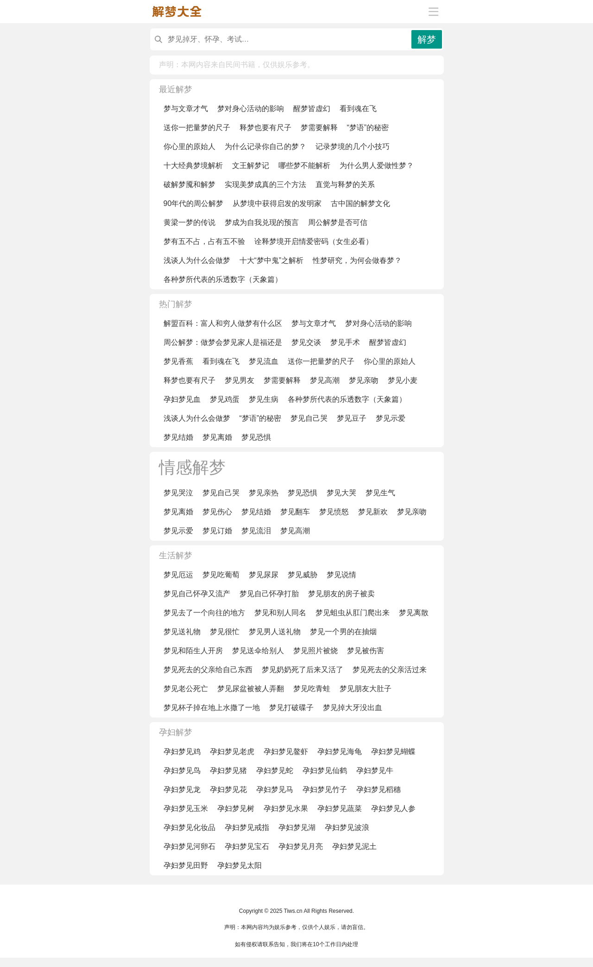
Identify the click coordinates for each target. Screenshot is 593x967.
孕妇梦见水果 (286, 808)
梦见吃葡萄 (221, 575)
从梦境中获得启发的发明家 (277, 203)
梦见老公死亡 (186, 688)
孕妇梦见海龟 (339, 751)
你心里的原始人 (189, 146)
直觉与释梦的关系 (345, 184)
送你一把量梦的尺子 (197, 127)
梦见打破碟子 (291, 707)
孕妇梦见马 (274, 789)
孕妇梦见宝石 (247, 846)
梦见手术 (345, 342)
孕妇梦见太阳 (239, 865)
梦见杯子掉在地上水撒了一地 (212, 707)
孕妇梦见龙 (182, 789)
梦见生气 (380, 493)
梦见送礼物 (182, 632)
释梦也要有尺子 (265, 127)
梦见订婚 (217, 531)
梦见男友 (239, 380)
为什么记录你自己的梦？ (265, 146)
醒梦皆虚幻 (311, 108)
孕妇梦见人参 (393, 808)
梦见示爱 (390, 418)
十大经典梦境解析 (193, 165)
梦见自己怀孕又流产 (197, 594)
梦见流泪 (256, 531)
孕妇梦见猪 (228, 770)
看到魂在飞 (358, 108)
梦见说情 (341, 575)
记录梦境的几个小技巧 (352, 146)
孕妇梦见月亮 (300, 846)
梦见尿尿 (263, 575)
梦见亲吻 (364, 380)
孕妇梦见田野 (186, 865)
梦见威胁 (302, 575)
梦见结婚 (178, 437)
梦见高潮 (325, 380)
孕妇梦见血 (182, 399)
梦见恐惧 (256, 437)
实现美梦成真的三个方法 (265, 184)
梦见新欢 (373, 512)
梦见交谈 (306, 342)
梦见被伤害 (365, 651)
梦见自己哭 (309, 418)
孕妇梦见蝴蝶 (393, 751)
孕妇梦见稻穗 (378, 789)
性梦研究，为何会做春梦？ (357, 260)
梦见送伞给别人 (258, 651)
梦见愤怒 (334, 512)
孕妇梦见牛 (374, 770)
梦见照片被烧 (315, 651)
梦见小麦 (402, 380)
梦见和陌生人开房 (193, 651)
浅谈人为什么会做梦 (197, 260)
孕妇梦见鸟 (182, 770)
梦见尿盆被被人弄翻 (250, 688)
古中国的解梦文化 (360, 203)
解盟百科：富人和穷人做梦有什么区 (223, 323)
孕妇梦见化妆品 (189, 827)
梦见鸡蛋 (225, 399)
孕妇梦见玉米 (186, 808)
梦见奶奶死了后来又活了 (302, 670)
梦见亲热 (263, 493)
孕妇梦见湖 (296, 827)
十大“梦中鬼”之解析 (272, 260)
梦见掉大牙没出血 (352, 707)
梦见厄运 (178, 575)
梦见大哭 (341, 493)
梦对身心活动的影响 (250, 108)
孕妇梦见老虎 (232, 751)
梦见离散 (414, 613)
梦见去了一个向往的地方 (204, 613)
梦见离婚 (217, 437)
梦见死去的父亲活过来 (390, 670)
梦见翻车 (295, 512)
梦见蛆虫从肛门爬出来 (352, 613)
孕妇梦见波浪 (347, 827)
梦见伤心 (217, 512)
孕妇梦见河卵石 (189, 846)
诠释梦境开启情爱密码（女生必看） (313, 241)
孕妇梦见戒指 (247, 827)
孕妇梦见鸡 (182, 751)
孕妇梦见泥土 (354, 846)
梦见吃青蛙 (311, 688)
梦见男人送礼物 (275, 632)
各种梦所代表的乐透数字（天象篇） (223, 279)
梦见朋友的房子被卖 (341, 594)
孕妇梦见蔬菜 (339, 808)
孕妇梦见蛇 (274, 770)
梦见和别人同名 (280, 613)
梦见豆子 (351, 418)
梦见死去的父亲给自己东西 (208, 670)
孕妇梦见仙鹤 (325, 770)
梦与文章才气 (186, 108)
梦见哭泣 (178, 493)
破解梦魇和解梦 (189, 184)
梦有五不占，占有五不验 (204, 241)
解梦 (426, 39)
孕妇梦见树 (235, 808)
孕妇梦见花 (228, 789)
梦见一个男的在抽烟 (343, 632)
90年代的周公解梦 (194, 203)
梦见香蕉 (178, 361)
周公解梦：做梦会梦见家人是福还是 (223, 342)
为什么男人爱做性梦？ (377, 165)
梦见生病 (263, 399)
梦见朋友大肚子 (365, 688)
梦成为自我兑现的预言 (262, 222)
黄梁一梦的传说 (189, 222)
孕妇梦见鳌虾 (286, 751)
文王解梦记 (250, 165)
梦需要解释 (319, 127)
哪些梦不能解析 (304, 165)
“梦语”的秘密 (368, 127)
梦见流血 (263, 361)
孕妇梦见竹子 (325, 789)
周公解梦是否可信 (337, 222)
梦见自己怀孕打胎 (269, 594)
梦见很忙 (225, 632)
